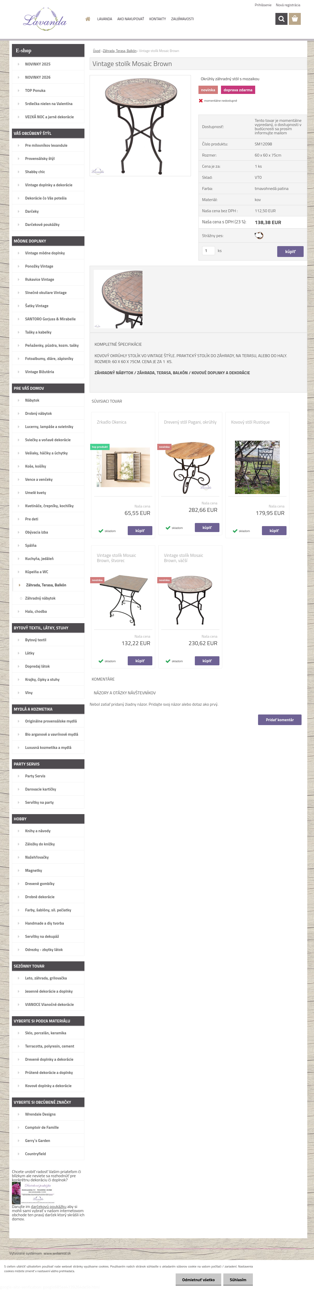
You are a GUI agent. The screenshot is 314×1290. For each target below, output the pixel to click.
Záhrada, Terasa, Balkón (120, 50)
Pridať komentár (280, 720)
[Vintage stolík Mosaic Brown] (140, 77)
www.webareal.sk (57, 1253)
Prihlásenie (263, 5)
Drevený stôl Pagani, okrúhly (190, 422)
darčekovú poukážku (49, 1206)
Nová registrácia (288, 5)
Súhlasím (238, 1280)
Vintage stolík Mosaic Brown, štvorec (116, 558)
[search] (281, 19)
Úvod (96, 50)
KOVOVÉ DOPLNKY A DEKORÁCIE (220, 373)
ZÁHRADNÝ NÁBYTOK (114, 373)
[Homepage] (88, 19)
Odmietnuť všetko (198, 1280)
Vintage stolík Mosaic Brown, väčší (183, 558)
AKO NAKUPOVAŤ (130, 18)
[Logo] (45, 19)
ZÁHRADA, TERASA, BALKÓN (162, 373)
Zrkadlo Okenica (111, 422)
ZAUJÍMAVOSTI (182, 18)
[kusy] (208, 250)
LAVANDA (104, 18)
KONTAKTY (157, 18)
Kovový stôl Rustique (250, 422)
